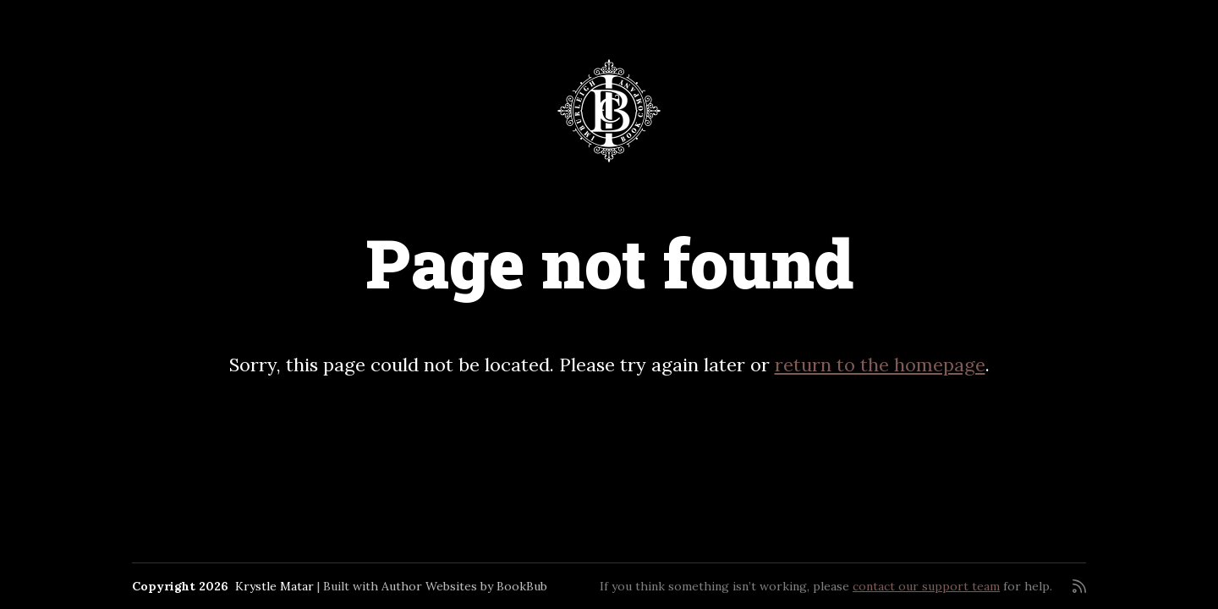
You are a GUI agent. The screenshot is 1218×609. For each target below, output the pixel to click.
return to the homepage (880, 364)
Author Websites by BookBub (464, 586)
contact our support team (926, 586)
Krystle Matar (274, 586)
